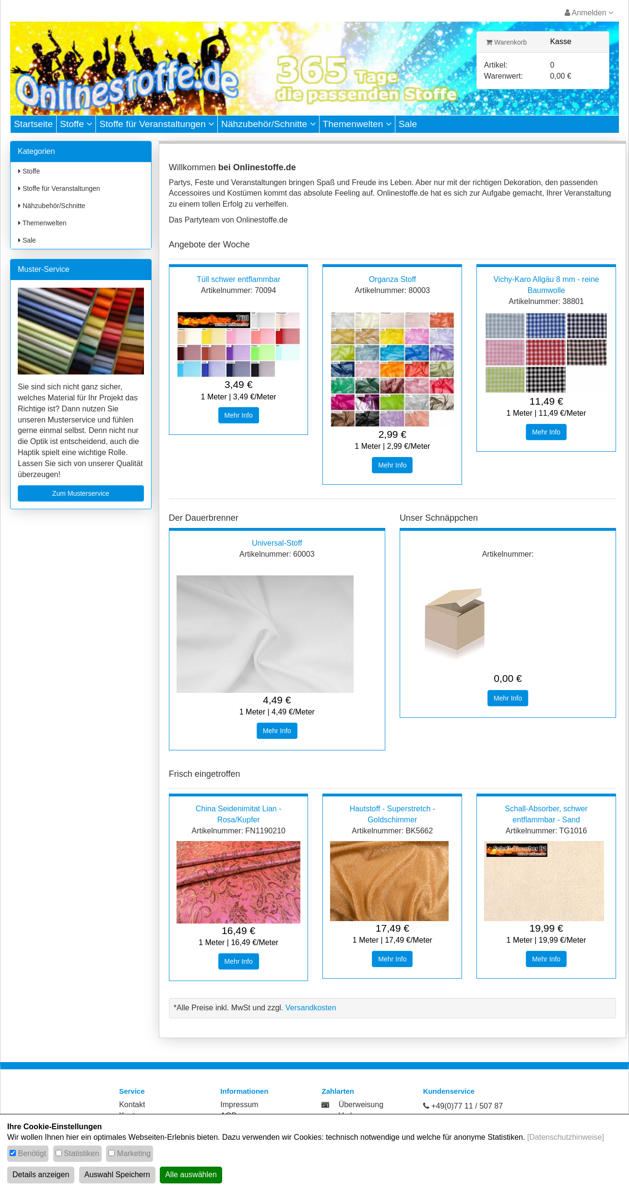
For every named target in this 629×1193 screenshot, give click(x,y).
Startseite (33, 124)
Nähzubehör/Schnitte (268, 124)
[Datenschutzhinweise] (565, 1137)
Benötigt (32, 1153)
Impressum (239, 1104)
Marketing (134, 1153)
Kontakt (132, 1104)
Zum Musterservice (80, 493)
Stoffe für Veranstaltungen (156, 124)
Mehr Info (239, 415)
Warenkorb (506, 42)
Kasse (560, 41)
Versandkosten (310, 1008)
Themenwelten (357, 124)
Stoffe (76, 124)
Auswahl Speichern (117, 1174)
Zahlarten (337, 1091)
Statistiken (81, 1153)
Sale (408, 124)
